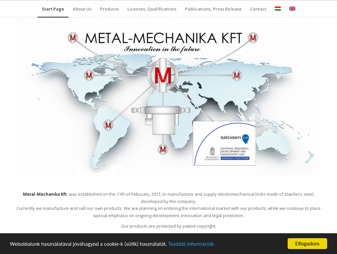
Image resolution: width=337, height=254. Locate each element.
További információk (191, 244)
